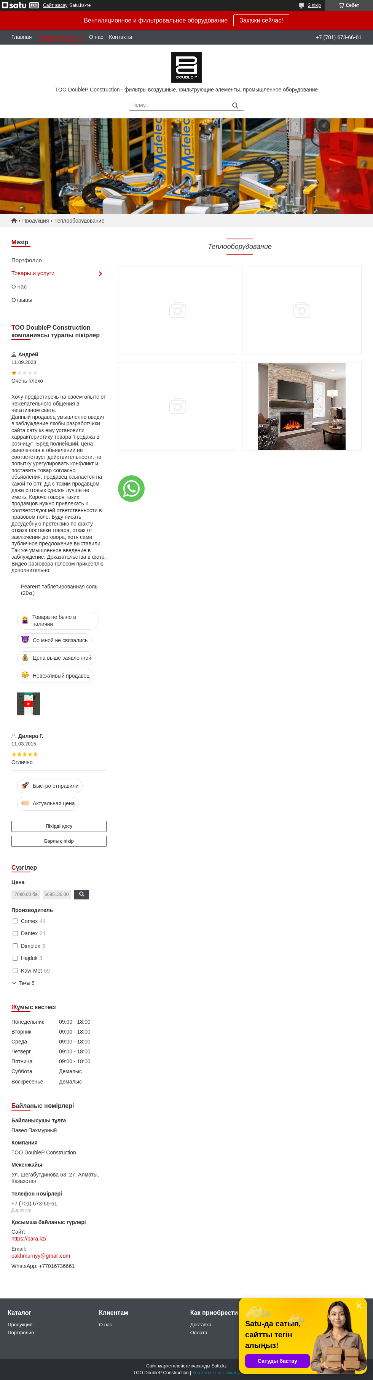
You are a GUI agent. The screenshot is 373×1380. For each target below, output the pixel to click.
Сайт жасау (55, 5)
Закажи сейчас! (261, 20)
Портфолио (26, 260)
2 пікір (314, 5)
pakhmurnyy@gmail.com (40, 1256)
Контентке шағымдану (216, 1372)
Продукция (35, 220)
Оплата (198, 1332)
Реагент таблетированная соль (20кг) (59, 589)
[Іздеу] (235, 106)
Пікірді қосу (59, 826)
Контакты (120, 37)
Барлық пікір (59, 841)
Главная (21, 37)
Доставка (201, 1324)
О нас (96, 37)
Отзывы (21, 300)
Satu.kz (219, 1366)
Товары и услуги (57, 37)
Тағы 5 (27, 983)
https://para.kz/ (28, 1239)
